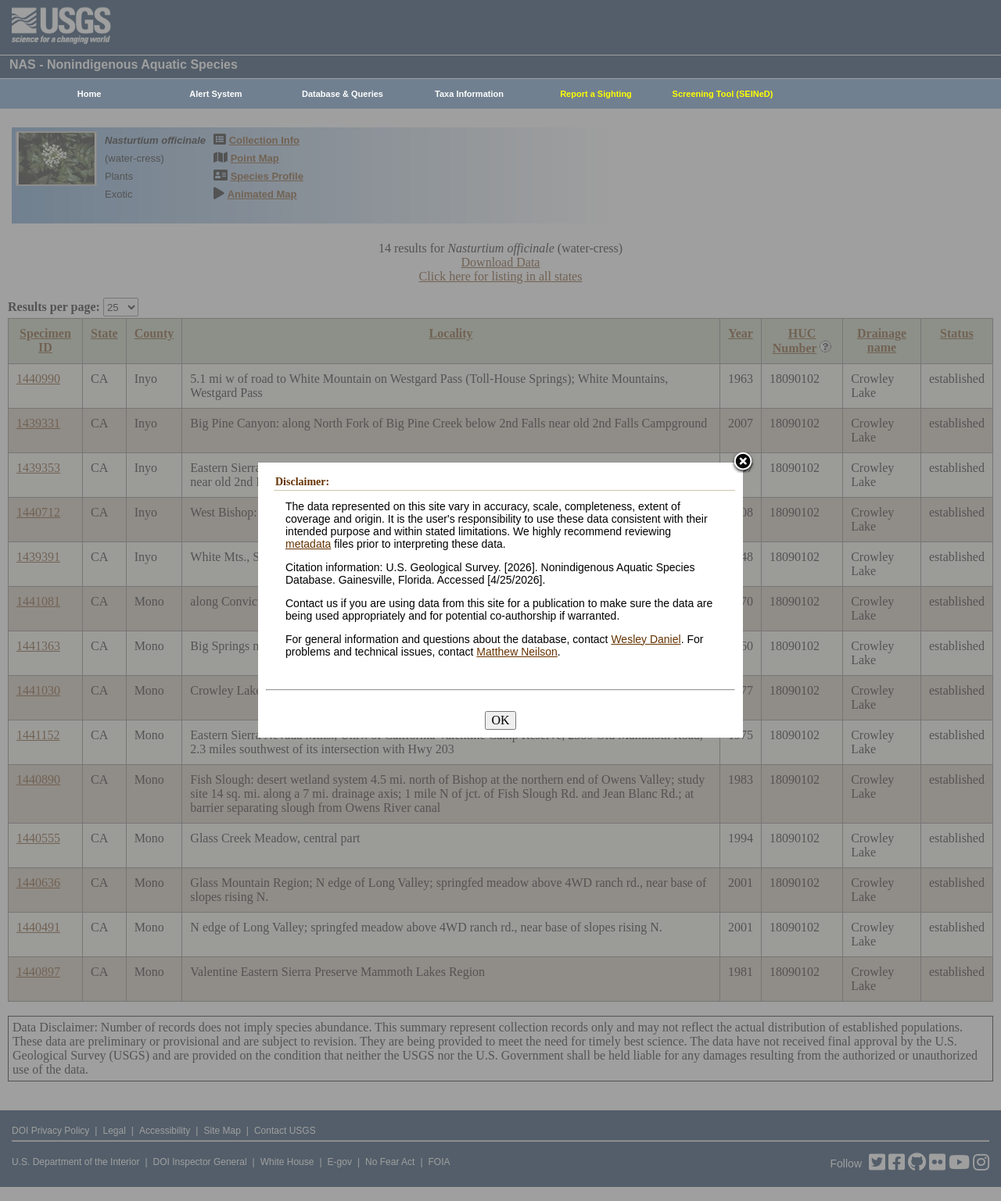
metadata (308, 544)
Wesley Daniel (645, 639)
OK (500, 720)
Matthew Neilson (517, 651)
